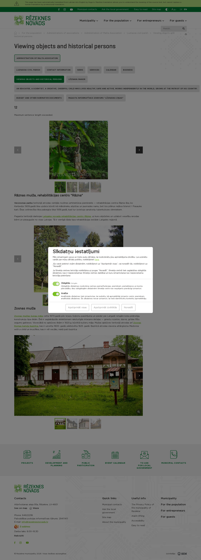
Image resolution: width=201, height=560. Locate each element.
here (97, 260)
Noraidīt (128, 307)
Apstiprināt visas (77, 307)
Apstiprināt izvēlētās (105, 307)
